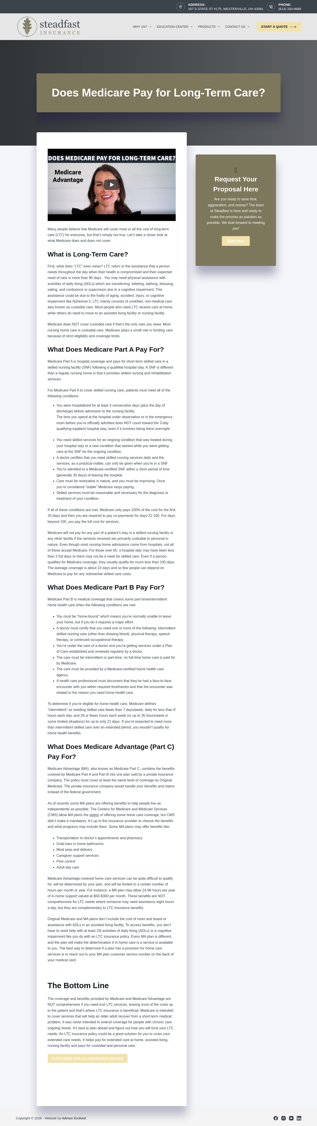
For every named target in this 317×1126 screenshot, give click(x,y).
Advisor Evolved (74, 1118)
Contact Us (238, 26)
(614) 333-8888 (289, 9)
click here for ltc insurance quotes (87, 1058)
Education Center (176, 26)
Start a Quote (279, 26)
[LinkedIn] (299, 1118)
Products (209, 26)
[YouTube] (291, 1118)
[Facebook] (276, 1118)
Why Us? (143, 26)
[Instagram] (283, 1118)
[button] (236, 241)
